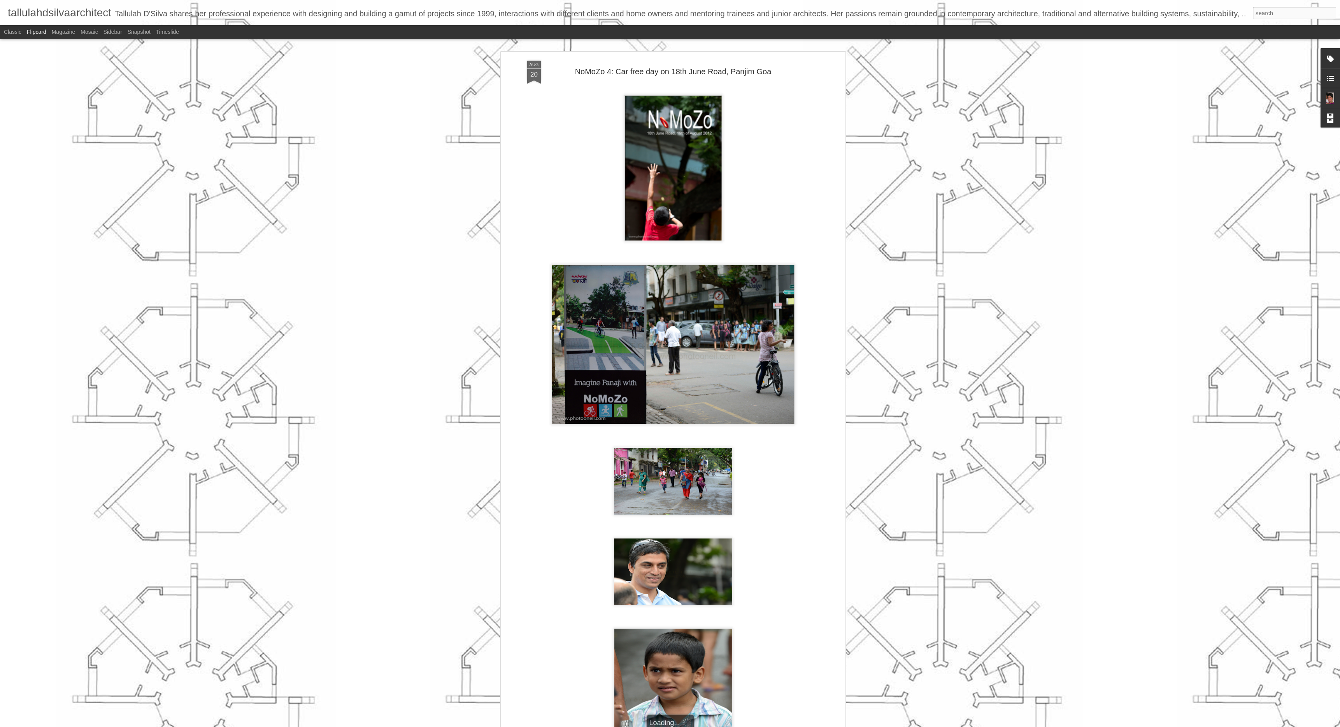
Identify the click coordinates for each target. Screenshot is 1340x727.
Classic (12, 32)
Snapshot (139, 32)
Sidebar (112, 32)
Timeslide (167, 32)
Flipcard (36, 32)
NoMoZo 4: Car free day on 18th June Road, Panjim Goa (673, 71)
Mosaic (89, 32)
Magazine (63, 32)
